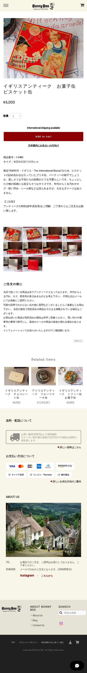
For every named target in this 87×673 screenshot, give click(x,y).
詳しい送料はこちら (70, 447)
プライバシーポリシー (28, 642)
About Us (37, 615)
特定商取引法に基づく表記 (52, 642)
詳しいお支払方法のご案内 (67, 481)
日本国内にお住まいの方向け (43, 145)
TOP (13, 642)
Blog (35, 620)
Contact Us (38, 625)
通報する (78, 341)
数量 (5, 115)
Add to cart (43, 136)
